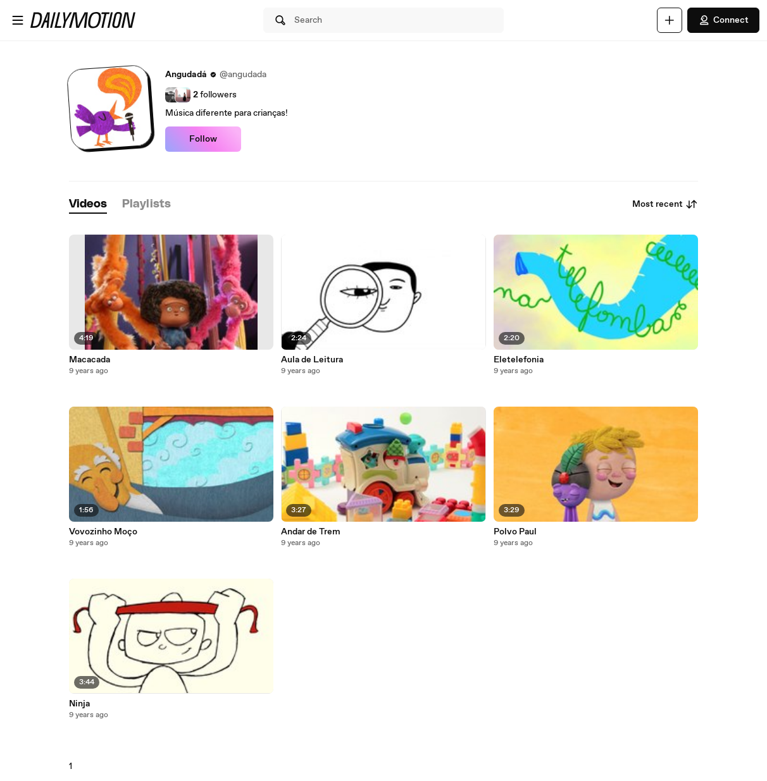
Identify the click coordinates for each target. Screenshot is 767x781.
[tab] (88, 204)
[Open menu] (18, 20)
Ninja (79, 704)
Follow (203, 139)
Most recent (665, 204)
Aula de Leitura (312, 360)
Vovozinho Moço (103, 532)
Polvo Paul (515, 532)
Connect (723, 20)
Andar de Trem (310, 532)
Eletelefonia (519, 360)
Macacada (89, 360)
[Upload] (669, 20)
